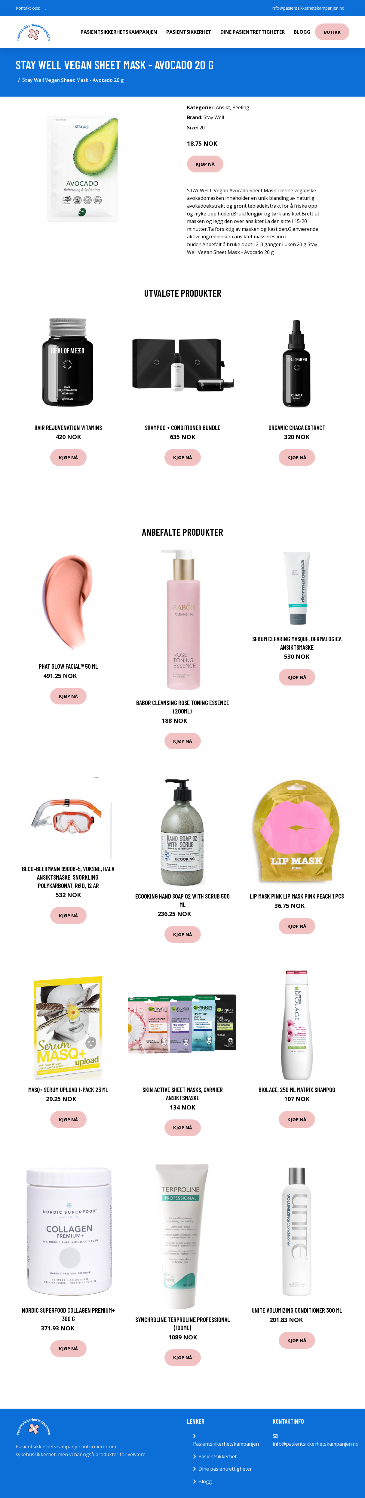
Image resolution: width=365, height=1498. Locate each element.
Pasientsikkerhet (188, 32)
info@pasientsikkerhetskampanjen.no (308, 8)
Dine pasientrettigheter (252, 32)
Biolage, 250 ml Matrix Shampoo (297, 1089)
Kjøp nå (205, 164)
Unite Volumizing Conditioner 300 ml (297, 1310)
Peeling (240, 107)
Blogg (302, 32)
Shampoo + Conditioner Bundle (182, 427)
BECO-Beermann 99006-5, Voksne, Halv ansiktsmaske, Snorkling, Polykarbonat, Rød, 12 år (68, 877)
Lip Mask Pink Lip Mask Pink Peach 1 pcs (297, 896)
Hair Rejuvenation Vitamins (68, 427)
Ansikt (223, 107)
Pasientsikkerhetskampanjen (119, 32)
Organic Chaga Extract (296, 427)
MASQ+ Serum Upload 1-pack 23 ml (68, 1089)
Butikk (332, 32)
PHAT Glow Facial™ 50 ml (68, 666)
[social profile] (45, 8)
